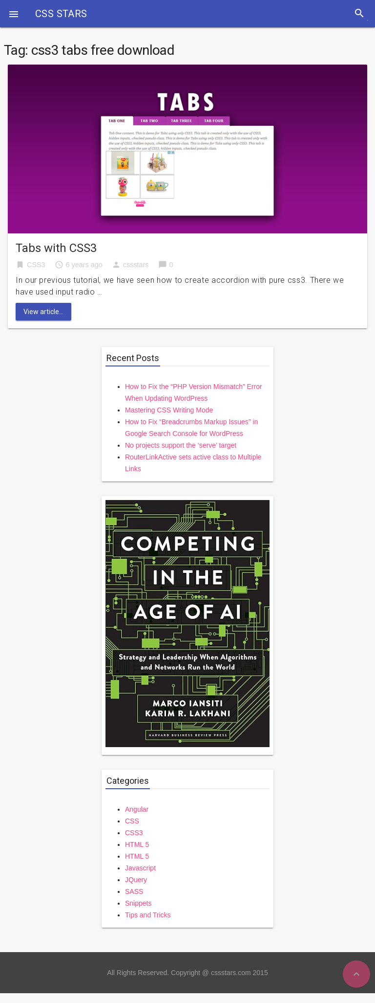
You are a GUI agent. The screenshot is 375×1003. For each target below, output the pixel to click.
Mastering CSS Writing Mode (169, 410)
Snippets (138, 903)
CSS (132, 821)
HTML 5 (137, 844)
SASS (134, 891)
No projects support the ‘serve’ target (180, 445)
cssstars (136, 265)
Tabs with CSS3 (56, 248)
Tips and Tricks (148, 915)
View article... (43, 311)
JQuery (136, 880)
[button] (13, 13)
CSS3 (36, 265)
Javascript (140, 868)
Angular (136, 809)
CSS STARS (61, 14)
